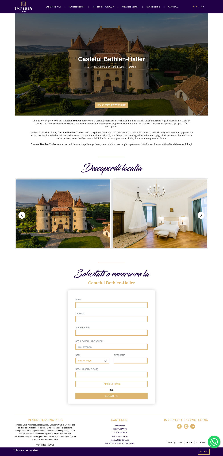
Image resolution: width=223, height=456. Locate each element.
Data (77, 355)
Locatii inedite (120, 433)
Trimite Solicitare (111, 383)
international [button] (102, 6)
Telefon (79, 313)
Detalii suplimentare (86, 369)
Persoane (119, 355)
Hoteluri (120, 425)
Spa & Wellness (120, 436)
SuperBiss (153, 6)
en (202, 6)
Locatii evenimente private (119, 444)
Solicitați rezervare (111, 105)
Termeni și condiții (174, 442)
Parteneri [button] (76, 6)
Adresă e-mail (82, 327)
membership (130, 6)
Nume (78, 299)
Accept (204, 451)
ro (195, 6)
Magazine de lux (120, 440)
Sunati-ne (111, 395)
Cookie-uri (201, 442)
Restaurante (120, 429)
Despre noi (53, 6)
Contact (174, 6)
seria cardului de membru (89, 341)
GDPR (189, 442)
